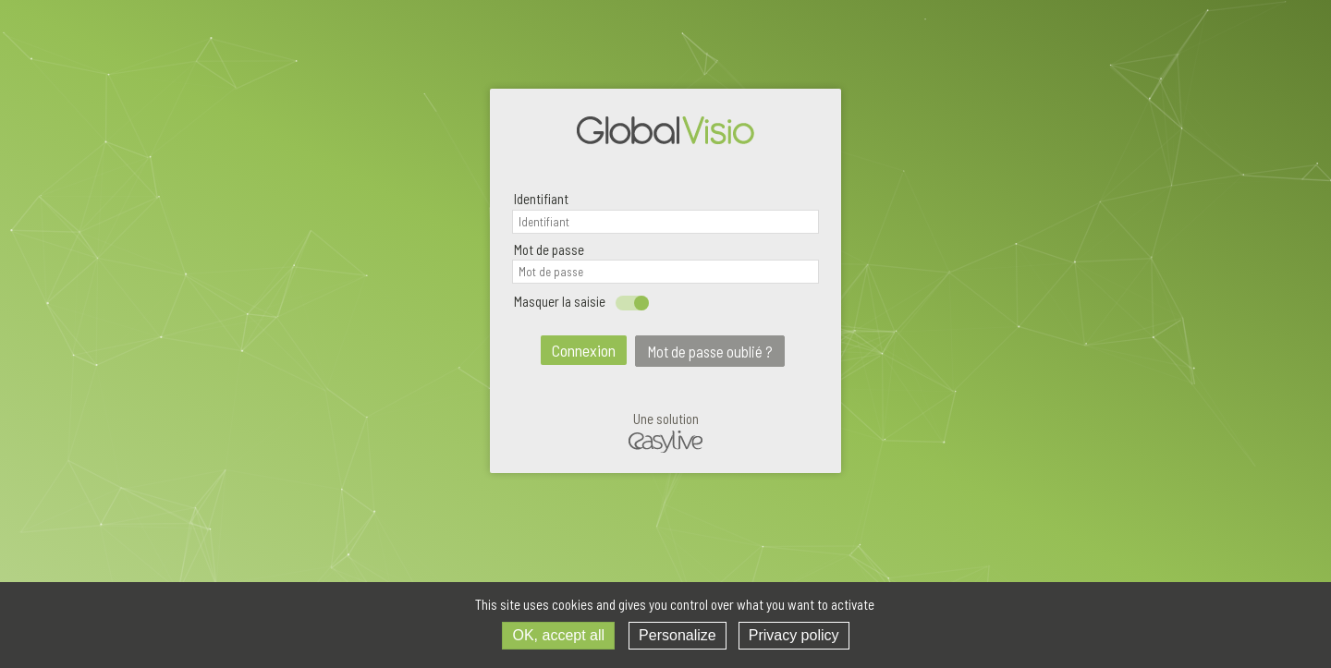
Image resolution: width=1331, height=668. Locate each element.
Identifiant (541, 198)
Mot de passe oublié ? (710, 351)
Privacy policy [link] (794, 635)
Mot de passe (549, 249)
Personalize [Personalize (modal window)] (677, 635)
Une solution (665, 433)
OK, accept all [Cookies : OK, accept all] (558, 635)
